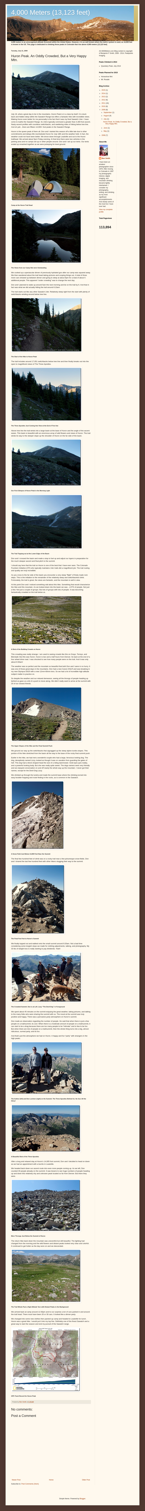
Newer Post (16, 1480)
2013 (104, 97)
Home (51, 1480)
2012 (104, 100)
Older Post (86, 1480)
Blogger (82, 1499)
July (105, 119)
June (106, 128)
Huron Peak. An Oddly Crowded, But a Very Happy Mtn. (117, 123)
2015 (104, 90)
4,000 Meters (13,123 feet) (50, 12)
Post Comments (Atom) (30, 1484)
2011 (104, 103)
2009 (104, 110)
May (105, 131)
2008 (104, 135)
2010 (104, 106)
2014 (104, 93)
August (106, 116)
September (108, 112)
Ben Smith (106, 158)
